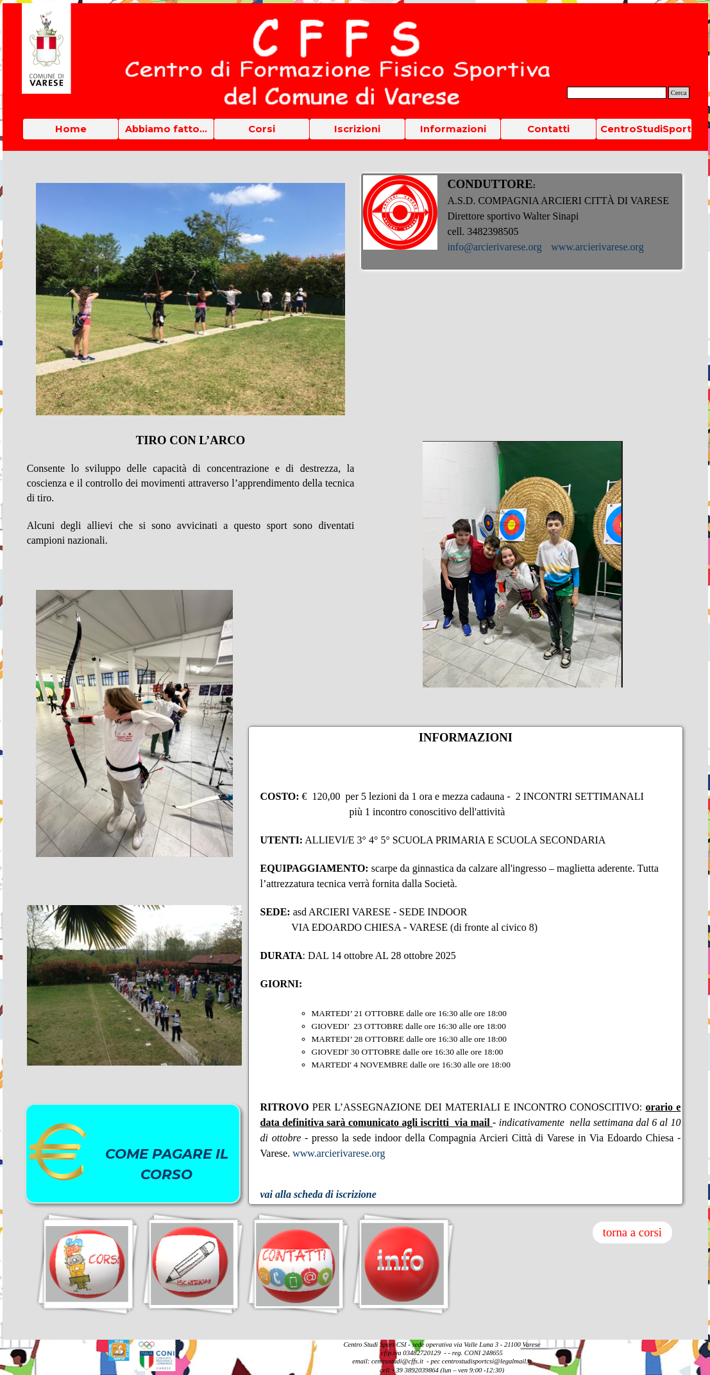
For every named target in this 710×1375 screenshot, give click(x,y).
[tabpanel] (521, 221)
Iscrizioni (357, 129)
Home (71, 129)
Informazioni (453, 129)
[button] (119, 1344)
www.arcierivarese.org (597, 246)
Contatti (548, 129)
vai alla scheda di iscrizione (318, 1194)
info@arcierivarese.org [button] (494, 246)
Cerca (679, 92)
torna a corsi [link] (632, 1232)
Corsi (261, 129)
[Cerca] (616, 93)
